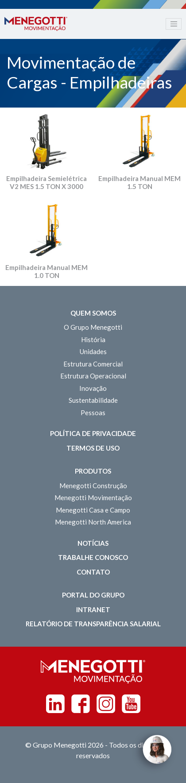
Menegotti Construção (93, 486)
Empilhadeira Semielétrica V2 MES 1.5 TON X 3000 (46, 182)
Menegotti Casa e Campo (93, 510)
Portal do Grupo (93, 595)
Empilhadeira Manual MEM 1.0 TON (46, 271)
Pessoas (93, 413)
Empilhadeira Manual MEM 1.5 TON (139, 182)
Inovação (93, 388)
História (93, 339)
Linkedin (55, 703)
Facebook (80, 703)
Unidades (93, 351)
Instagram (106, 703)
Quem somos (93, 313)
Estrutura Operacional (93, 376)
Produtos (93, 471)
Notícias (93, 543)
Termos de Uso (93, 448)
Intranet (93, 609)
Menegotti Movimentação (93, 497)
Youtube (131, 703)
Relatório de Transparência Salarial (93, 624)
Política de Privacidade (93, 433)
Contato (93, 572)
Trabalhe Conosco (93, 557)
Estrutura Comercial (93, 364)
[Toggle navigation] (174, 24)
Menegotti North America (93, 522)
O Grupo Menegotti (93, 327)
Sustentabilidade (93, 400)
